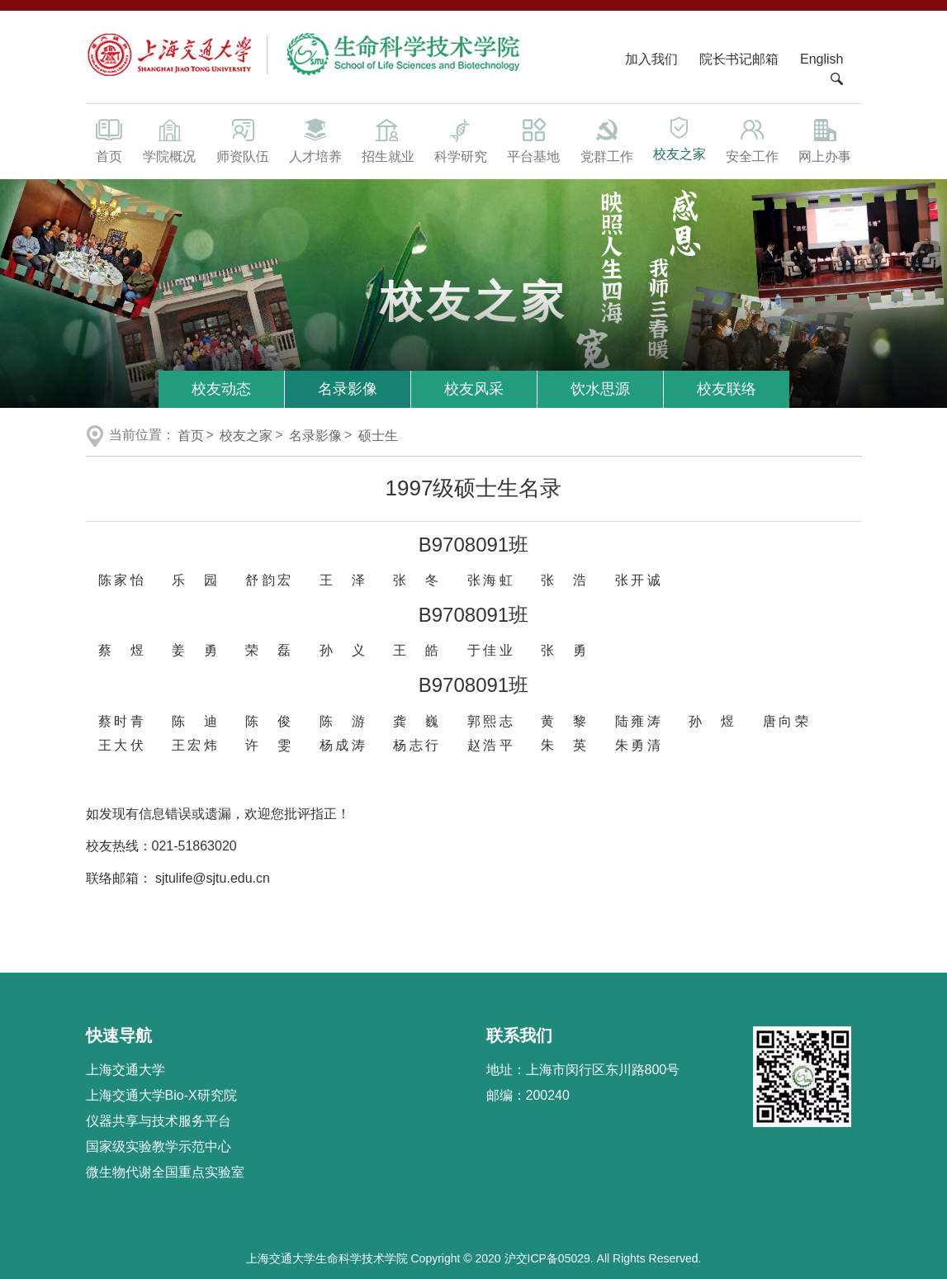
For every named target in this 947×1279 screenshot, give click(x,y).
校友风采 (474, 389)
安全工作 (752, 139)
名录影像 (347, 389)
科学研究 (460, 139)
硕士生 (378, 436)
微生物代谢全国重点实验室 (165, 1172)
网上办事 (824, 139)
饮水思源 (600, 389)
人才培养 (315, 139)
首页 (110, 139)
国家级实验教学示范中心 (158, 1146)
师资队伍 (242, 139)
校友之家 (679, 138)
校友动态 (221, 389)
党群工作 (607, 139)
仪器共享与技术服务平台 (158, 1121)
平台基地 (533, 139)
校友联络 (726, 389)
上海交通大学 (125, 1070)
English (821, 59)
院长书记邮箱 (739, 59)
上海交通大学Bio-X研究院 (161, 1095)
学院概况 (169, 139)
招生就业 (388, 139)
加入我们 (653, 59)
